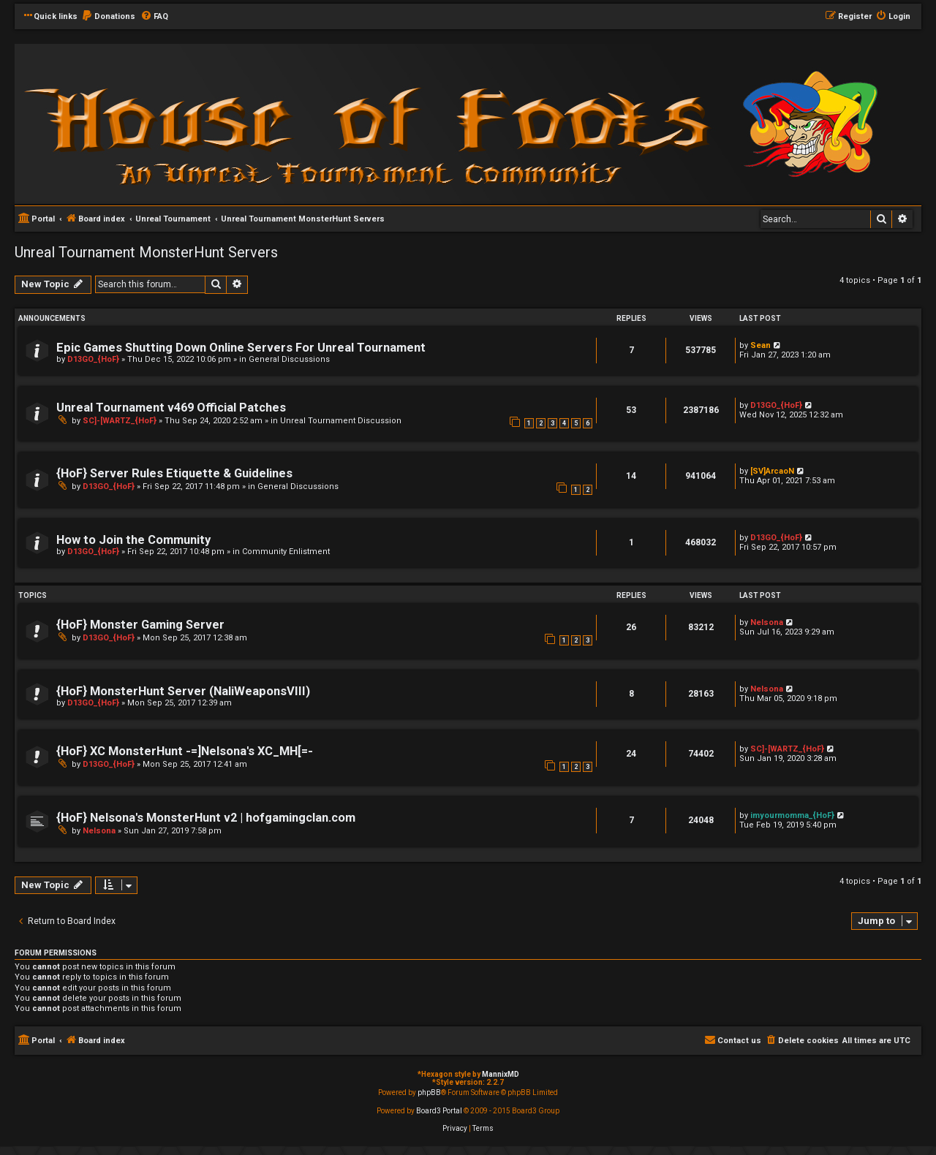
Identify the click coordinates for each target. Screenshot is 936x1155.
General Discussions (289, 359)
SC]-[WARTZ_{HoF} (119, 420)
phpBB (429, 1092)
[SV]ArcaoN (772, 471)
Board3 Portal (439, 1111)
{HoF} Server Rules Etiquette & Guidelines (174, 473)
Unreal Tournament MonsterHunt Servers (146, 252)
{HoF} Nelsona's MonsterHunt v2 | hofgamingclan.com (205, 818)
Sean (760, 345)
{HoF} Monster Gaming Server (140, 625)
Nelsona (766, 622)
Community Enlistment (286, 551)
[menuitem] (108, 17)
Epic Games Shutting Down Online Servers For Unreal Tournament (241, 348)
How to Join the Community (133, 540)
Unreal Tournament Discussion (340, 420)
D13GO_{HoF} (93, 359)
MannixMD (500, 1074)
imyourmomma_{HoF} (792, 815)
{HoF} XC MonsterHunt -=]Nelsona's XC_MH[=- (184, 751)
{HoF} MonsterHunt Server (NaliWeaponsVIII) (183, 691)
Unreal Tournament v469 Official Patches (171, 407)
